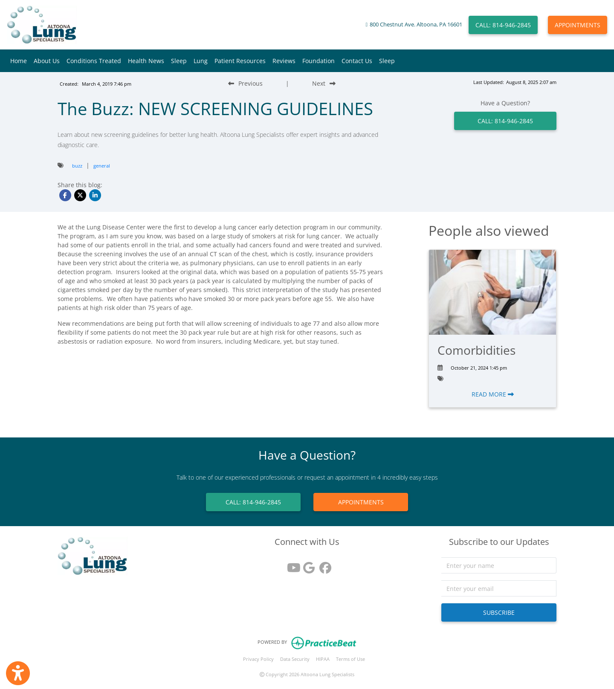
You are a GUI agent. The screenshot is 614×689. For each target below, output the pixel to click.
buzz (77, 165)
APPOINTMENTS (577, 25)
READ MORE (493, 394)
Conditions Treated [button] (94, 61)
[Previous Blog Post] (245, 83)
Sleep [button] (179, 61)
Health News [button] (146, 61)
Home (18, 61)
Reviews (283, 61)
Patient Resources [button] (240, 61)
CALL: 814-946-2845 (503, 25)
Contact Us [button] (357, 61)
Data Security (295, 659)
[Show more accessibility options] (17, 673)
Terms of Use (350, 659)
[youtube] (291, 564)
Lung (201, 61)
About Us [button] (47, 61)
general (101, 165)
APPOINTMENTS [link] (361, 502)
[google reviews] (307, 564)
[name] (498, 565)
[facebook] (323, 564)
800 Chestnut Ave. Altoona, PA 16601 (416, 24)
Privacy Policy (258, 659)
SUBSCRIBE (499, 612)
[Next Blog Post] (324, 83)
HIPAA (323, 659)
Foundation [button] (318, 61)
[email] (498, 588)
